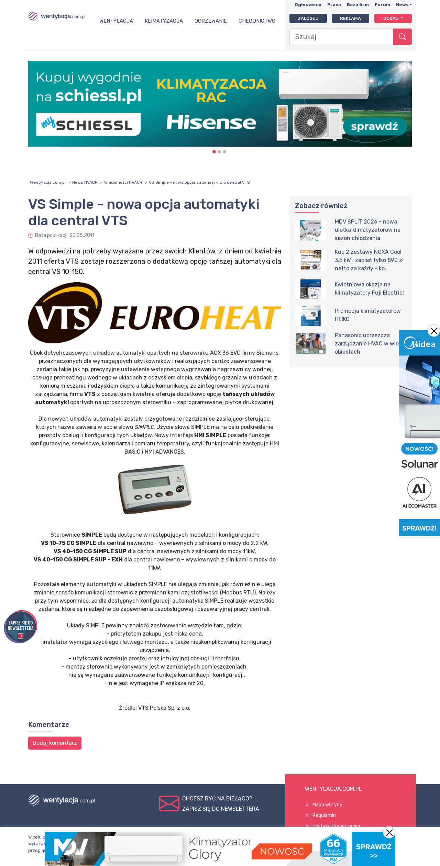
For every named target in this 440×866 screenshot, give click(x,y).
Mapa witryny (327, 805)
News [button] (402, 4)
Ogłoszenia (308, 4)
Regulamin (324, 815)
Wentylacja (116, 21)
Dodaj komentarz (55, 743)
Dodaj (391, 18)
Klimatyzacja (164, 21)
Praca (334, 4)
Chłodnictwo (257, 21)
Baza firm (358, 4)
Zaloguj (308, 18)
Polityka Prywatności (336, 826)
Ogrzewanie (211, 21)
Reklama (350, 18)
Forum (382, 4)
